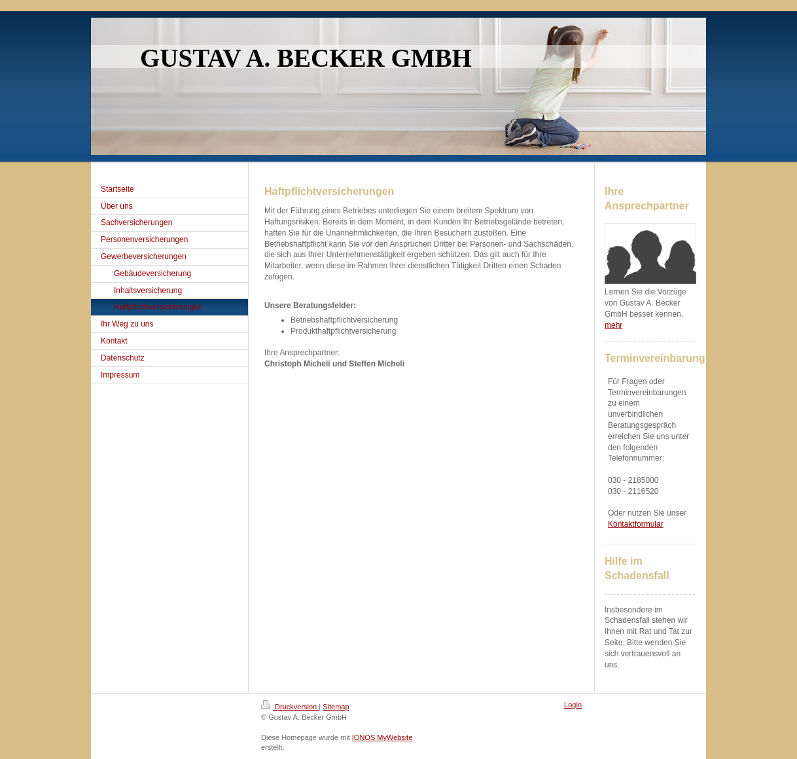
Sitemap (336, 707)
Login (573, 705)
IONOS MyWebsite (382, 737)
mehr (613, 325)
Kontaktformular (636, 524)
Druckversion (290, 707)
